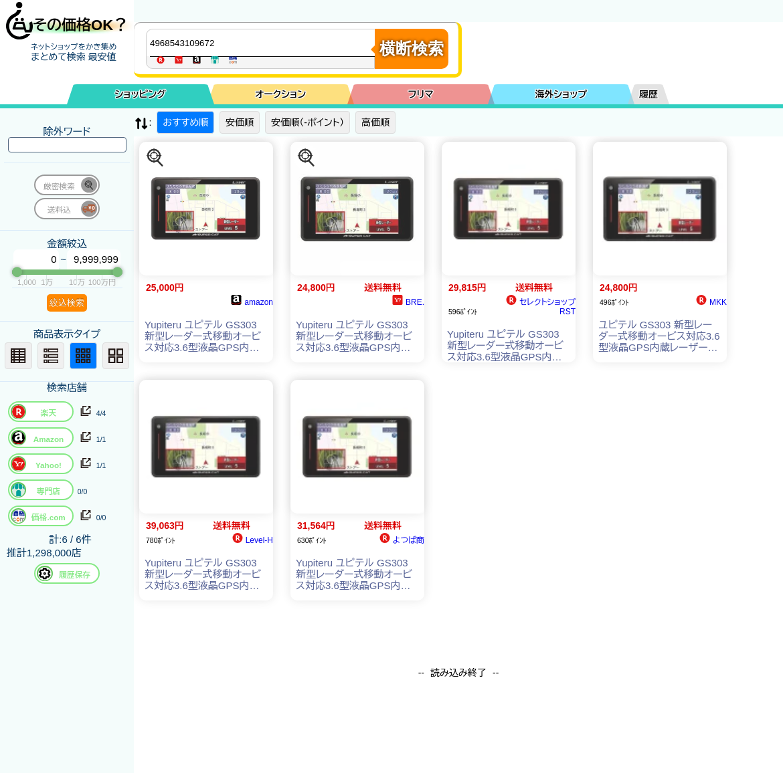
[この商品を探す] (155, 158)
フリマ (421, 94)
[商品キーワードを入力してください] (264, 42)
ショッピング (140, 94)
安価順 (240, 122)
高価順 (375, 122)
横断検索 (411, 48)
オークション (280, 94)
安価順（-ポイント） (307, 122)
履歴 (648, 94)
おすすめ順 (185, 122)
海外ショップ (561, 94)
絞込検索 (67, 303)
